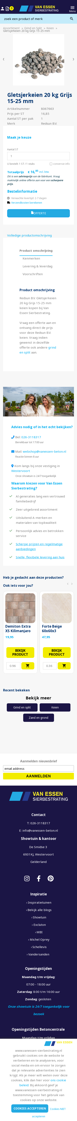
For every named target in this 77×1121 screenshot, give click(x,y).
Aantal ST (12, 149)
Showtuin (39, 917)
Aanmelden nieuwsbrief (38, 761)
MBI (40, 932)
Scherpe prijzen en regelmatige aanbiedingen (39, 546)
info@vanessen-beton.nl (40, 830)
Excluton (39, 925)
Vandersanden (38, 954)
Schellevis (39, 947)
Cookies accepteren (30, 1108)
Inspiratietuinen (39, 902)
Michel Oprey (39, 939)
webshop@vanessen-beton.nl (44, 451)
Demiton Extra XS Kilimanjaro (18, 628)
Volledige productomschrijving (29, 235)
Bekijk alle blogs (40, 910)
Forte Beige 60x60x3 (52, 628)
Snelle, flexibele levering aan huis (40, 557)
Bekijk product (20, 652)
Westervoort (20, 471)
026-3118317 (31, 437)
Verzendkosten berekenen (26, 202)
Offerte (38, 213)
